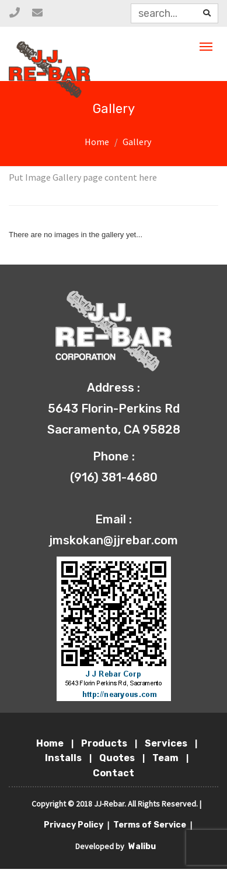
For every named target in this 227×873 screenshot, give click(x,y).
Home (97, 141)
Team (166, 757)
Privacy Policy (74, 825)
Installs (64, 757)
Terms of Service (150, 825)
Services (167, 743)
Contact (113, 773)
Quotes (118, 757)
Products (105, 743)
